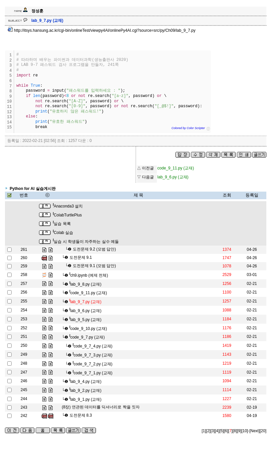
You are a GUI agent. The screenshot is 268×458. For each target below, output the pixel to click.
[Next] (254, 431)
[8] (235, 431)
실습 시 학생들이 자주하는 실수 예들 (86, 241)
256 (24, 292)
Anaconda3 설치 (68, 206)
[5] (221, 431)
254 (24, 310)
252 (24, 328)
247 (24, 372)
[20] (263, 431)
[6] (226, 431)
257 (24, 283)
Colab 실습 (63, 232)
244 (24, 398)
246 (24, 381)
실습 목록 (62, 223)
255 (24, 301)
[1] (204, 431)
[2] (208, 431)
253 (24, 319)
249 (24, 354)
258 (24, 274)
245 (24, 390)
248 (24, 363)
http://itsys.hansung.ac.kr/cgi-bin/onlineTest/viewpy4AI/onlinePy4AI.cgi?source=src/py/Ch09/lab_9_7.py (102, 30)
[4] (217, 431)
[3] (212, 431)
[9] (239, 431)
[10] (245, 431)
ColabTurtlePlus (67, 215)
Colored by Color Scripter (188, 128)
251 (24, 336)
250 (24, 345)
